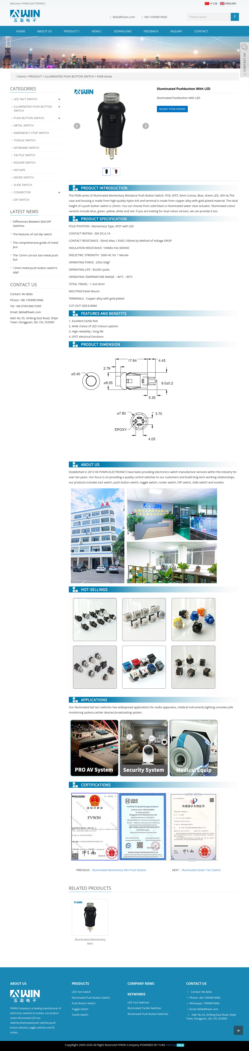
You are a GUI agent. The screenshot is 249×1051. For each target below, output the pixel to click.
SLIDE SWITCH (23, 185)
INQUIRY (176, 31)
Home (20, 31)
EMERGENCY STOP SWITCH (31, 133)
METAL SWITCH (24, 125)
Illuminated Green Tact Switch (201, 870)
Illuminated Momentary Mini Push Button (119, 870)
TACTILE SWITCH (24, 155)
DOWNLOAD (123, 31)
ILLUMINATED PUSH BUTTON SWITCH (69, 76)
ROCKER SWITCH (25, 162)
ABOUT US (44, 31)
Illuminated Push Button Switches (148, 1014)
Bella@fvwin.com (124, 17)
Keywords (136, 994)
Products (80, 983)
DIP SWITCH (21, 200)
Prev (77, 126)
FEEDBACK (151, 31)
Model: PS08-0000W (172, 109)
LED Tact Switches (138, 1002)
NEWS (97, 31)
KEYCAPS (19, 170)
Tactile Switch (80, 1014)
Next (145, 126)
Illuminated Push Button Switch (91, 997)
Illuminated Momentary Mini (90, 941)
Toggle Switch (80, 1009)
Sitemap (171, 1045)
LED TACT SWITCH (25, 99)
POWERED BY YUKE (153, 1045)
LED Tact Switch (81, 992)
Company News (141, 983)
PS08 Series (104, 76)
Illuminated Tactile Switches (144, 1008)
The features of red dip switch (32, 234)
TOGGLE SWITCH (25, 140)
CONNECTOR (22, 192)
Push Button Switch (83, 1003)
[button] (79, 31)
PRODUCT (72, 31)
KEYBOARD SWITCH (26, 148)
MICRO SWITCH (24, 177)
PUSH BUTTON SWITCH (29, 118)
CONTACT (201, 31)
